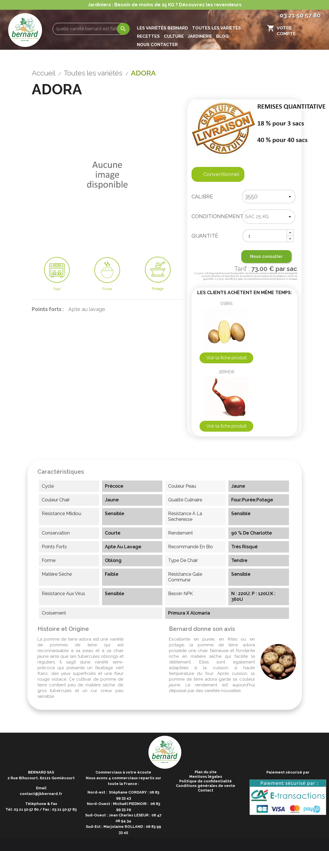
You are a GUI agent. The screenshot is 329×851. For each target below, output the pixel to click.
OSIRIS (226, 303)
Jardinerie (200, 36)
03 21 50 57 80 (298, 15)
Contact (205, 790)
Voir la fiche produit (226, 357)
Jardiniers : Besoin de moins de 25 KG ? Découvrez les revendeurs (165, 4)
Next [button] (326, 156)
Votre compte (286, 30)
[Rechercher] (90, 29)
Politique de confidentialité (205, 781)
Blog (222, 36)
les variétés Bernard (162, 28)
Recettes (148, 36)
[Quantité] (265, 236)
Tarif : (244, 273)
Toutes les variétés (216, 28)
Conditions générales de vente (205, 786)
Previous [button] (3, 156)
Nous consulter (266, 256)
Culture (174, 36)
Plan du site (206, 772)
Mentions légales (205, 776)
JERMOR (226, 372)
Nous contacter (157, 44)
